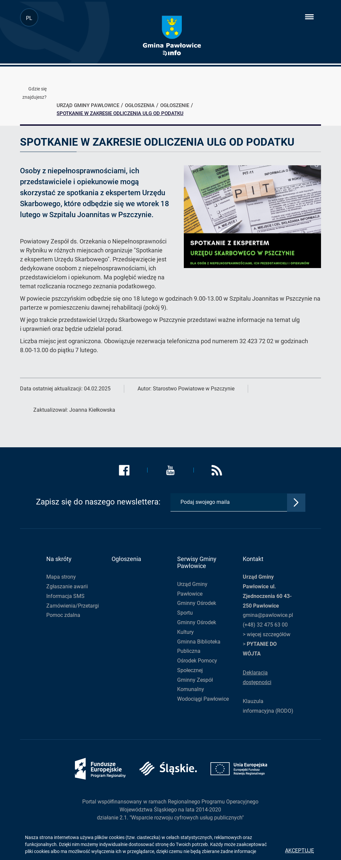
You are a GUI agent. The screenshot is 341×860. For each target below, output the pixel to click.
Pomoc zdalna (63, 615)
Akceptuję (299, 850)
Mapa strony (61, 577)
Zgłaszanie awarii (67, 586)
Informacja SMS (65, 596)
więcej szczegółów (268, 634)
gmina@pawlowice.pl (268, 615)
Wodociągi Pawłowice (203, 699)
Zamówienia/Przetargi (72, 606)
